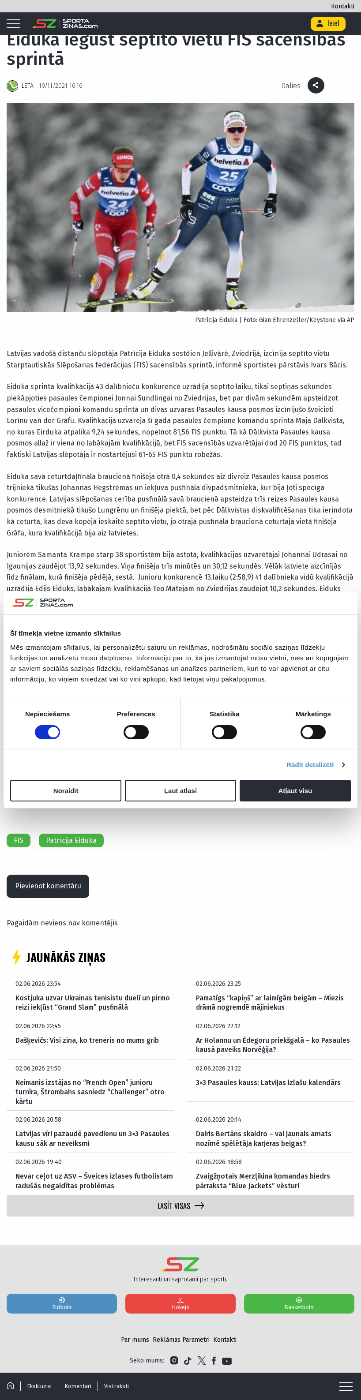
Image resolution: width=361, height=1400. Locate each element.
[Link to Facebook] (214, 1361)
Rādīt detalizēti (310, 764)
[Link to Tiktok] (188, 1361)
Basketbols (299, 1303)
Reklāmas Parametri (181, 1340)
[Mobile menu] (15, 24)
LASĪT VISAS (181, 1206)
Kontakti (342, 6)
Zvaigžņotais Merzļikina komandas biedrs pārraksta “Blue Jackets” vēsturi (263, 1181)
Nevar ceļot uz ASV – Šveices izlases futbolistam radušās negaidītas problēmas (94, 1181)
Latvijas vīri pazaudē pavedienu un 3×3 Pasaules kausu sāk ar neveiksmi (92, 1139)
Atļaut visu (295, 790)
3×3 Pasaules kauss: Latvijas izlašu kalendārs (268, 1082)
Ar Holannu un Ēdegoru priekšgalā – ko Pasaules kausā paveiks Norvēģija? (274, 1045)
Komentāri (79, 1386)
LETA (28, 86)
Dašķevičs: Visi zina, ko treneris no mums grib (88, 1040)
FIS (18, 839)
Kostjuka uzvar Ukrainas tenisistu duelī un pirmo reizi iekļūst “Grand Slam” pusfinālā (93, 1002)
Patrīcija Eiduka (71, 839)
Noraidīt (66, 790)
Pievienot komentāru (49, 885)
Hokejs (180, 1303)
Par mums (135, 1340)
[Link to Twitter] (202, 1361)
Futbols (62, 1303)
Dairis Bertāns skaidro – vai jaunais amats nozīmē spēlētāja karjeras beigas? (263, 1139)
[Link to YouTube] (227, 1361)
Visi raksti (118, 1386)
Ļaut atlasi (180, 790)
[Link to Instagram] (174, 1361)
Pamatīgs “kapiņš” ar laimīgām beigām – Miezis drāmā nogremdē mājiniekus (273, 1002)
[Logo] (65, 23)
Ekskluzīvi (39, 1386)
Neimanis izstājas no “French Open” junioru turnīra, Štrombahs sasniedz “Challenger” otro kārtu (90, 1092)
